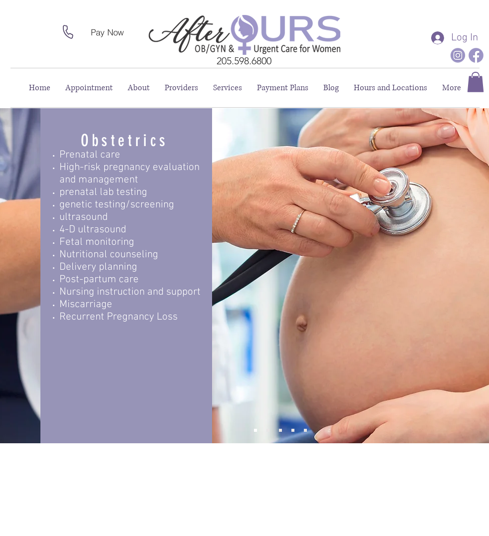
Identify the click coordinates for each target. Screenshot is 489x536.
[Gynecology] (267, 430)
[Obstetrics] (255, 430)
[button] (475, 82)
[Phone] (68, 32)
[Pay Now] (107, 31)
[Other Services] (305, 430)
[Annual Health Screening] (280, 430)
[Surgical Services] (292, 430)
